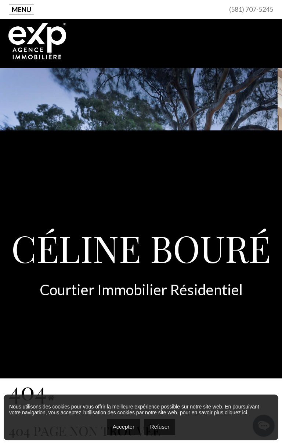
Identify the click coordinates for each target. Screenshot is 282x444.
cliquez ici (236, 412)
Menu (21, 9)
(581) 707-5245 (251, 9)
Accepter (123, 426)
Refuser (160, 426)
